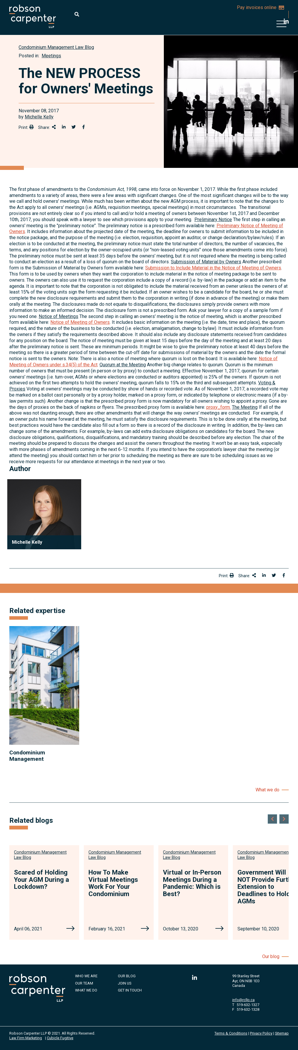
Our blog (270, 956)
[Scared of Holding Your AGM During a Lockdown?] (70, 929)
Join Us (124, 983)
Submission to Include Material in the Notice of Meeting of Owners (213, 268)
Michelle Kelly (39, 117)
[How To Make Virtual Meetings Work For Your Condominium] (145, 929)
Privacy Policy (261, 1033)
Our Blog (127, 976)
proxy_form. (218, 407)
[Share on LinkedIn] (63, 127)
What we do (267, 790)
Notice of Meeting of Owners (80, 322)
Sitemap (282, 1033)
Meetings (51, 55)
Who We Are (86, 976)
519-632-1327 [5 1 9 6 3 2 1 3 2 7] (248, 1005)
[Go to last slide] (272, 819)
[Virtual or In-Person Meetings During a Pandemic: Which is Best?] (219, 929)
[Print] (31, 127)
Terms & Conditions (230, 1033)
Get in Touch (130, 990)
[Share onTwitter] (73, 127)
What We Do (86, 990)
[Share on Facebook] (83, 127)
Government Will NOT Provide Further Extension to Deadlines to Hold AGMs (267, 886)
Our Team (84, 983)
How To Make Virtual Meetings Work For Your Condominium (113, 883)
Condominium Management (27, 755)
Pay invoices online (260, 7)
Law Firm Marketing (25, 1038)
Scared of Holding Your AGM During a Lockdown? (41, 879)
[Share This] (53, 127)
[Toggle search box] (76, 14)
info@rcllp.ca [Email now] (243, 1000)
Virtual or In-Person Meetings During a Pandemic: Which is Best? (192, 883)
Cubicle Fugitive (60, 1038)
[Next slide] (284, 819)
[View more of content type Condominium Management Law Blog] (56, 47)
